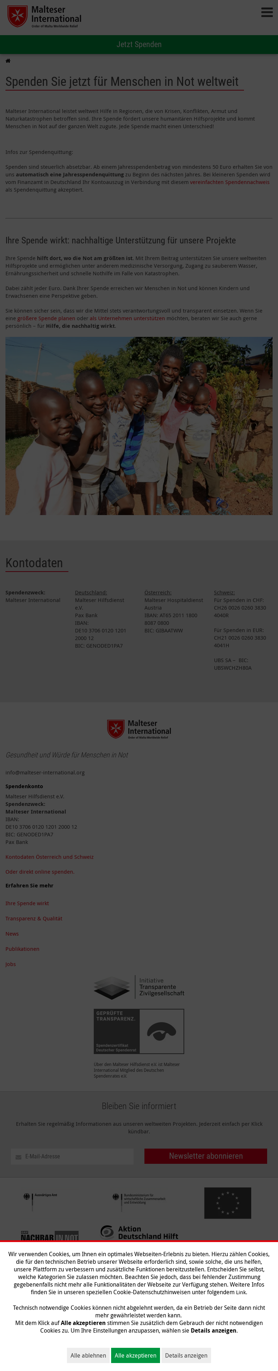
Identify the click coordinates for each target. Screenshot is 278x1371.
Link (241, 1292)
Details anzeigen (186, 1355)
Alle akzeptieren (135, 1355)
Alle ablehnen (88, 1355)
